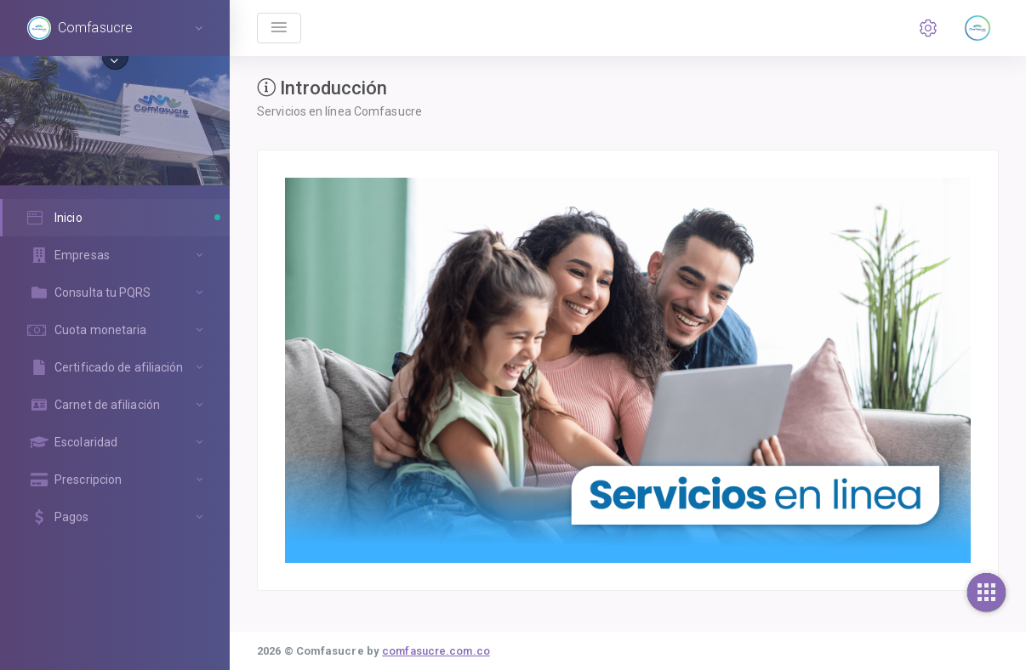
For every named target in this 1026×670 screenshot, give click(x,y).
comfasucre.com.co (436, 650)
